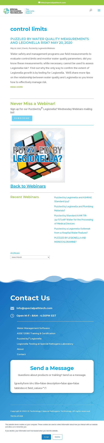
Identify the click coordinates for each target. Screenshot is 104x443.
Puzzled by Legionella (29, 338)
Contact (21, 354)
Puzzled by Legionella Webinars (42, 48)
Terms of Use (16, 416)
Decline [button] (57, 437)
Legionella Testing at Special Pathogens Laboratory (45, 344)
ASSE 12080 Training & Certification (36, 333)
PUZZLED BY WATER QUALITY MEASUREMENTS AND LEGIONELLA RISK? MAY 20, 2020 (49, 41)
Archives (15, 253)
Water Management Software (33, 328)
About (20, 349)
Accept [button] (46, 437)
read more (16, 87)
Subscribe (23, 118)
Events (25, 48)
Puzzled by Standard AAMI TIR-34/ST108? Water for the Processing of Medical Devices (73, 219)
